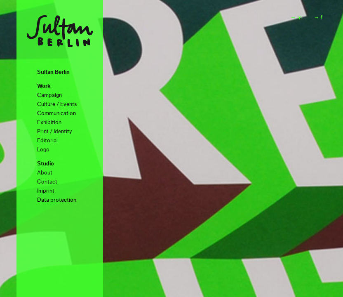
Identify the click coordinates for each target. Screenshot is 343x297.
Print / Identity (54, 131)
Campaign (49, 95)
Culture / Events (57, 104)
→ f (318, 18)
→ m (296, 18)
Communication (56, 113)
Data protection (56, 200)
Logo (43, 150)
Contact (47, 182)
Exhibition (49, 122)
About (44, 173)
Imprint (45, 191)
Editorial (47, 141)
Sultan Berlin (53, 72)
